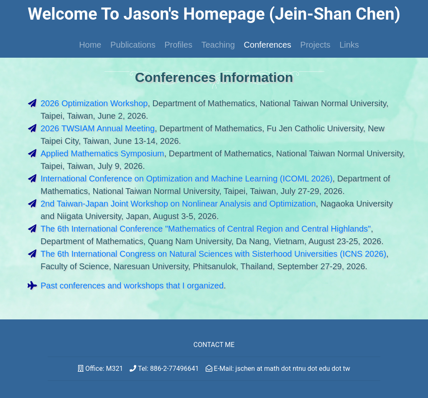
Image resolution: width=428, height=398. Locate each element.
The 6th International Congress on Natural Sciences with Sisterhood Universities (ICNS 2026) (213, 253)
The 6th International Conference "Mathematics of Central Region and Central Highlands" (206, 228)
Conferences (267, 44)
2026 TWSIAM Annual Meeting (98, 128)
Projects (315, 44)
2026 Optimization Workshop (94, 103)
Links (349, 44)
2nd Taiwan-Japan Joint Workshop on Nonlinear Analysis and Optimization (178, 203)
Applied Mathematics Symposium (102, 153)
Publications (132, 44)
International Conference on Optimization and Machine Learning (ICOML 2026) (187, 178)
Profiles (178, 44)
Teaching (218, 44)
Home (90, 44)
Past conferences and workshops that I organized (132, 285)
